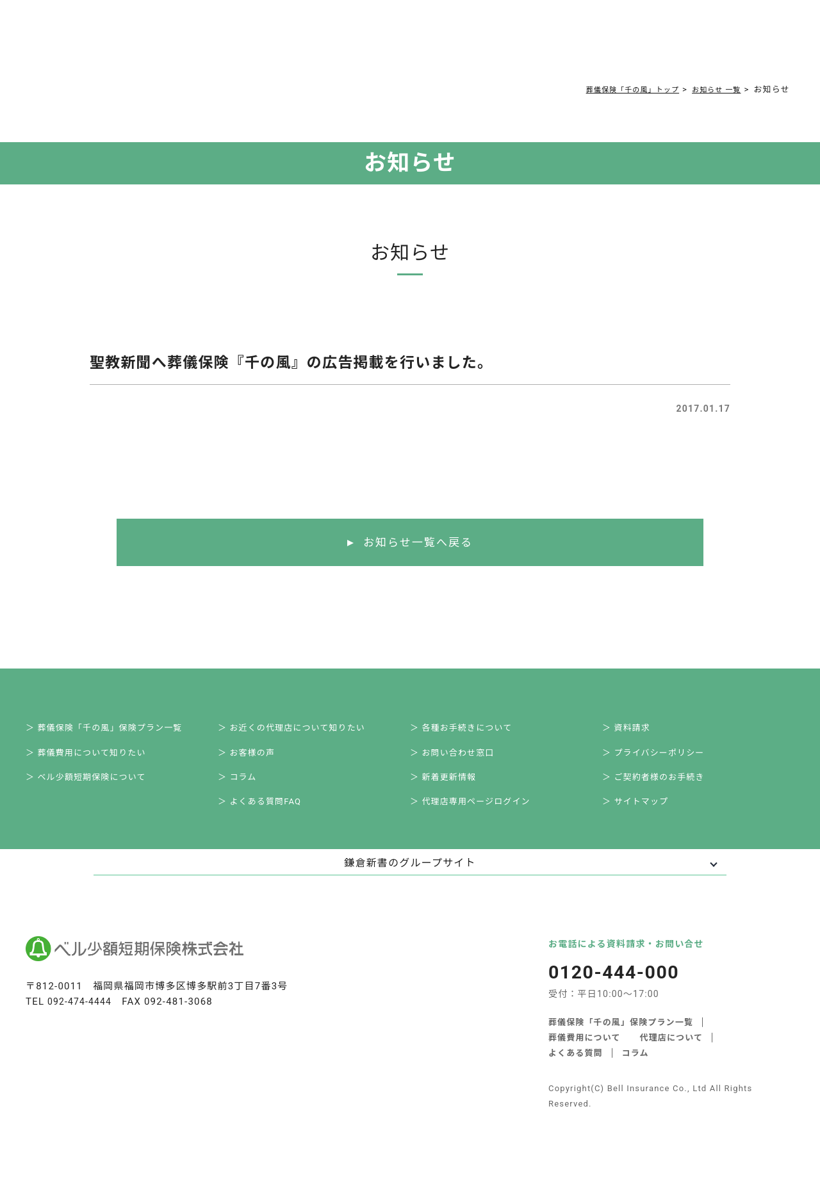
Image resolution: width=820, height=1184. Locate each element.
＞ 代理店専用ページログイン (481, 816)
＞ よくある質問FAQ (270, 816)
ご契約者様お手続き (449, 46)
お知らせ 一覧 (712, 89)
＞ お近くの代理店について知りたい (304, 731)
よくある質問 (328, 46)
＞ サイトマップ (644, 816)
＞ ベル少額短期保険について (97, 788)
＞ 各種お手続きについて (472, 731)
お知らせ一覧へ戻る (418, 543)
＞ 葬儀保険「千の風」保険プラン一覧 (117, 731)
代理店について (671, 1052)
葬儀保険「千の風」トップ (616, 89)
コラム (380, 46)
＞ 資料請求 (635, 731)
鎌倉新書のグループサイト (409, 878)
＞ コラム (245, 788)
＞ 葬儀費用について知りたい (97, 759)
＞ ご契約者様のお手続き (664, 788)
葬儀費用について (249, 46)
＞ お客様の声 (255, 759)
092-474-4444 (81, 1017)
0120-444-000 (588, 48)
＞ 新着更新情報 (452, 788)
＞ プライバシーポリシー (664, 759)
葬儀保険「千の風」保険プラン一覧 (621, 1037)
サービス (172, 46)
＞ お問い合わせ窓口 (462, 759)
